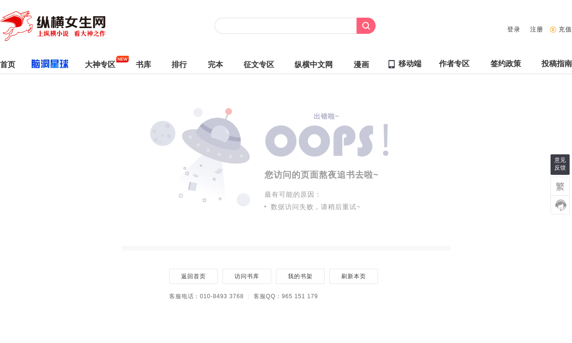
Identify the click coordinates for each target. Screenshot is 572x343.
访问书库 (247, 276)
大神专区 (100, 67)
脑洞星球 (46, 66)
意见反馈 (560, 164)
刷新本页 (353, 276)
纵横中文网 (314, 67)
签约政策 (505, 66)
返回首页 (193, 276)
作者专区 (454, 66)
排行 (179, 67)
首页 (7, 67)
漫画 (361, 67)
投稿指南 (556, 66)
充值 (565, 29)
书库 (143, 67)
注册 (536, 29)
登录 (514, 29)
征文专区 (259, 67)
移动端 (409, 64)
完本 (215, 67)
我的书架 (300, 276)
